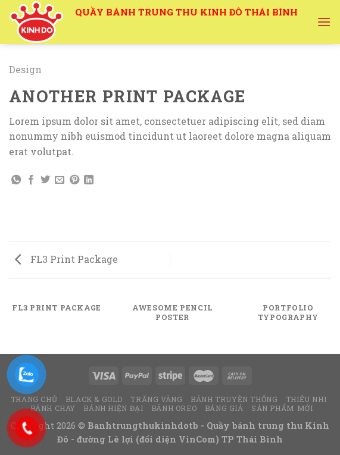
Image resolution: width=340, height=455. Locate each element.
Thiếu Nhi (306, 399)
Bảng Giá (224, 408)
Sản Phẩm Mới (282, 408)
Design (25, 69)
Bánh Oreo (174, 408)
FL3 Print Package (66, 259)
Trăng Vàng (156, 399)
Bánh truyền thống (234, 399)
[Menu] (324, 21)
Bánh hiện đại (113, 408)
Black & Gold (94, 399)
